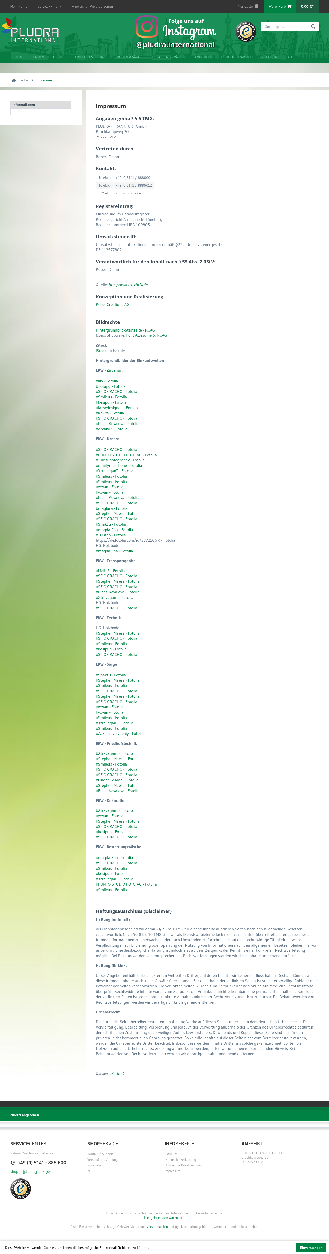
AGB (90, 1171)
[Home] (19, 56)
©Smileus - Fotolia (111, 396)
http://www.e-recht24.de (128, 284)
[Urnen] (38, 56)
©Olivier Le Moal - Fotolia (117, 779)
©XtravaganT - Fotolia (114, 470)
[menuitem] (248, 6)
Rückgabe (94, 1165)
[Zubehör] (269, 56)
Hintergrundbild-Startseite (119, 330)
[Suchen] (313, 26)
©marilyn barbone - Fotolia (119, 465)
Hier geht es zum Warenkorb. (164, 1217)
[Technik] (59, 56)
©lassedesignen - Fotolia (117, 407)
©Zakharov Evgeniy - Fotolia (120, 733)
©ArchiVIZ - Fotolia (111, 428)
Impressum (172, 1171)
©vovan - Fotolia (109, 486)
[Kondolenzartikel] (236, 56)
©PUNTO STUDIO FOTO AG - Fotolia (126, 454)
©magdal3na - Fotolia (114, 529)
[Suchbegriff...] (290, 26)
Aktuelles (171, 1154)
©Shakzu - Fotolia (111, 524)
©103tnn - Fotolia (111, 535)
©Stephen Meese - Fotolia (118, 513)
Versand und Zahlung (102, 1159)
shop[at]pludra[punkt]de (30, 1171)
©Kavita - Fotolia (110, 413)
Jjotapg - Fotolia (112, 386)
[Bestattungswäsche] (168, 56)
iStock (101, 350)
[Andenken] (203, 56)
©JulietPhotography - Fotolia (120, 460)
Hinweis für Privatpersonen (92, 6)
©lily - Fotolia (107, 380)
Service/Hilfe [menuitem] (48, 5)
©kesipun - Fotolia (111, 402)
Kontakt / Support (100, 1154)
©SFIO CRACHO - (110, 391)
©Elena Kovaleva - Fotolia (117, 423)
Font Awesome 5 (140, 335)
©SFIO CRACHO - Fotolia (117, 418)
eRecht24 (116, 1073)
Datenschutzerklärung (180, 1159)
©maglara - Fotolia (112, 508)
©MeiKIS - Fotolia (110, 570)
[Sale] (289, 56)
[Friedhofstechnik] (90, 56)
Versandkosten (157, 1226)
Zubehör (114, 370)
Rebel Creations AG (112, 304)
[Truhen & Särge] (128, 56)
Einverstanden (311, 1247)
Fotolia (131, 391)
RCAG (150, 330)
